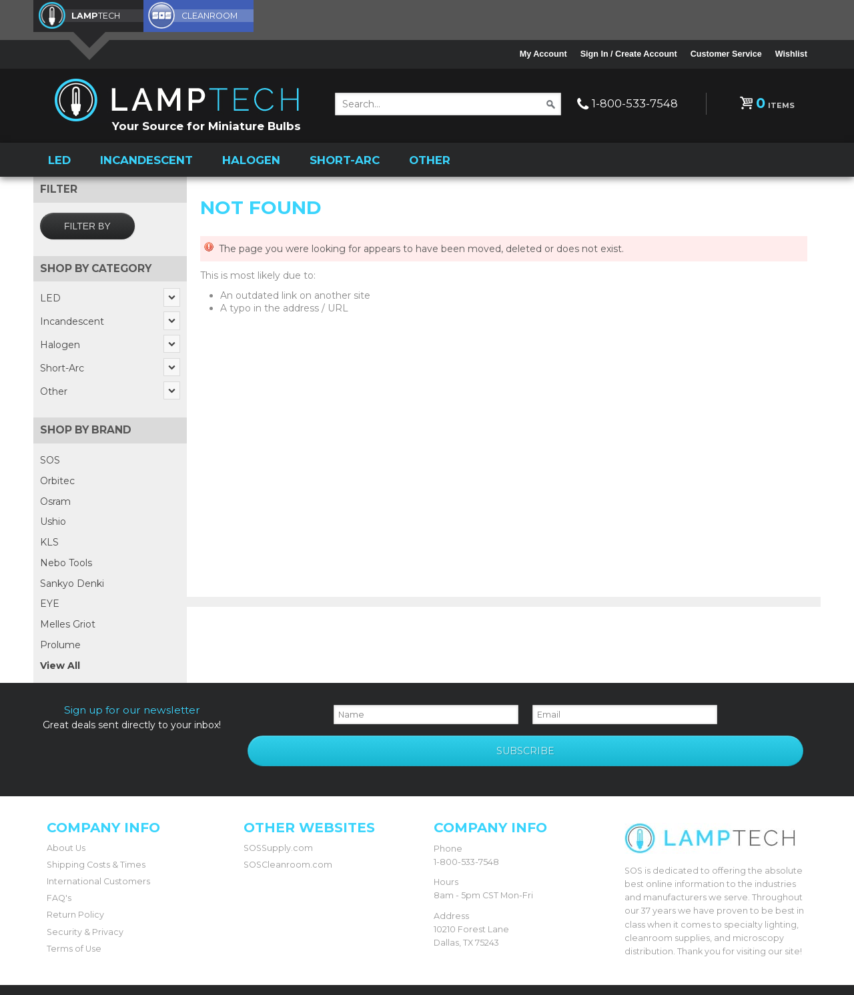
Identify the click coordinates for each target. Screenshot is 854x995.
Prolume (60, 642)
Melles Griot (67, 621)
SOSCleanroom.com (288, 818)
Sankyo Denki (72, 580)
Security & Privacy (85, 885)
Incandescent (146, 157)
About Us (66, 801)
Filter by (87, 222)
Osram (55, 498)
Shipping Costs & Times (96, 818)
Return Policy (75, 868)
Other (429, 157)
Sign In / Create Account (628, 54)
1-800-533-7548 (635, 103)
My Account (543, 54)
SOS (50, 457)
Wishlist (791, 54)
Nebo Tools (66, 560)
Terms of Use (74, 901)
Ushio (53, 518)
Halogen (251, 157)
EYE (49, 601)
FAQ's (59, 851)
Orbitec (57, 477)
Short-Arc (345, 157)
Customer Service (726, 54)
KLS (49, 539)
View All (60, 662)
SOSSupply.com (278, 801)
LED (59, 157)
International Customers (98, 835)
